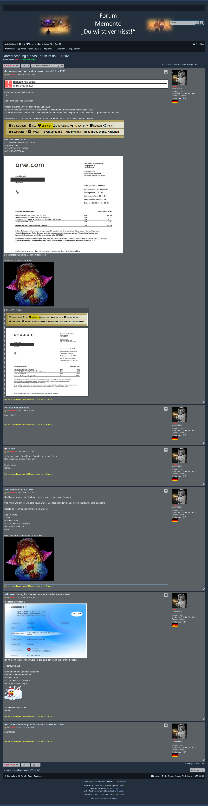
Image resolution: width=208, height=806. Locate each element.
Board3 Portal (98, 794)
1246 (181, 92)
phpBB (95, 785)
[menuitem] (22, 44)
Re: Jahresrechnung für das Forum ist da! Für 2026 (34, 724)
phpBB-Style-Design (116, 791)
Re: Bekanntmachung (16, 407)
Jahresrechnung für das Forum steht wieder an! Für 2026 (37, 594)
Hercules (26, 60)
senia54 (18, 60)
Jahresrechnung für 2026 (18, 489)
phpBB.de (114, 788)
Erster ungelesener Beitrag (173, 65)
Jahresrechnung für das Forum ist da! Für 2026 (37, 56)
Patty (33, 60)
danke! (11, 448)
